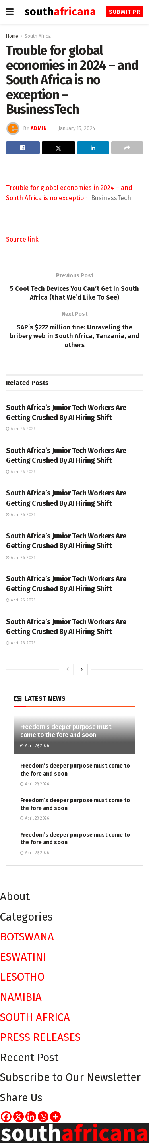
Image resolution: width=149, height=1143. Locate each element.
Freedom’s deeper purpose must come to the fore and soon (66, 731)
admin (39, 128)
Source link (22, 239)
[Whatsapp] (43, 1116)
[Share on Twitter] (58, 147)
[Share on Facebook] (23, 147)
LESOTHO (22, 976)
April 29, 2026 (34, 745)
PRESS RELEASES (40, 1037)
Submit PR (125, 12)
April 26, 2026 (20, 429)
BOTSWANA (27, 936)
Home (12, 36)
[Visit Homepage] (60, 12)
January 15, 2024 (76, 128)
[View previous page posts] (68, 669)
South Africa (38, 36)
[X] (18, 1116)
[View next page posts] (82, 669)
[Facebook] (6, 1116)
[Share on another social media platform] (127, 147)
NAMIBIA (21, 997)
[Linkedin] (30, 1116)
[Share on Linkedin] (93, 147)
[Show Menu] (10, 12)
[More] (55, 1116)
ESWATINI (23, 956)
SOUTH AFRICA (35, 1017)
